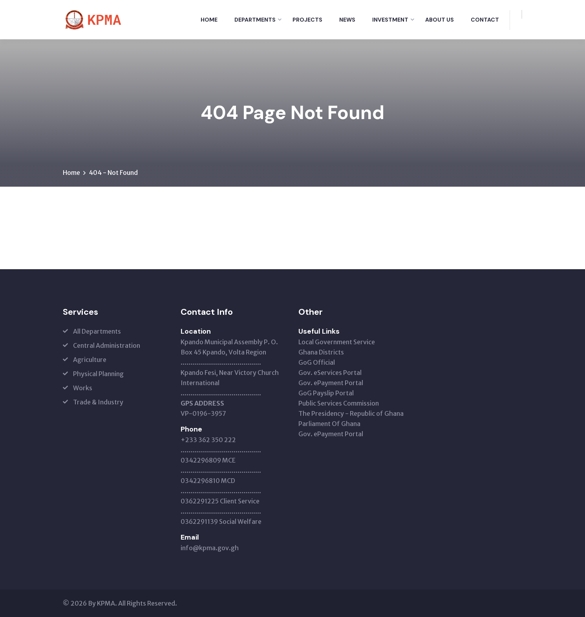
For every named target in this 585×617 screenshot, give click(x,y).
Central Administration (106, 345)
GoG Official (316, 362)
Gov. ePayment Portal (330, 383)
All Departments (97, 331)
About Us (439, 19)
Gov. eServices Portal (330, 372)
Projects (307, 19)
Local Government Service (336, 342)
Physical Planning (98, 374)
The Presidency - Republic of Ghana (351, 413)
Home (209, 19)
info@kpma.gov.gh (210, 548)
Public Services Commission (338, 403)
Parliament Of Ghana (329, 424)
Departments (255, 19)
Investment (390, 19)
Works (82, 388)
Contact (485, 19)
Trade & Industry (98, 402)
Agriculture (89, 360)
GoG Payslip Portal (326, 393)
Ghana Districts (321, 352)
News (347, 19)
